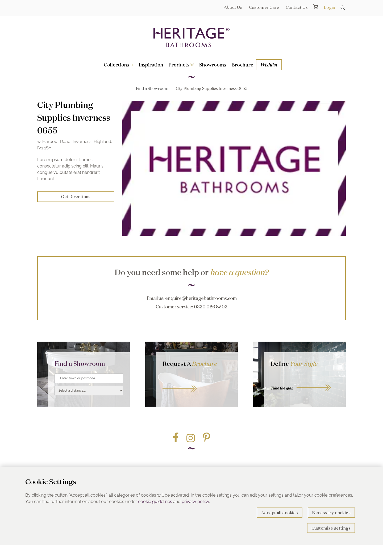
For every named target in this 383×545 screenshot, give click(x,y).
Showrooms (212, 64)
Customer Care (264, 7)
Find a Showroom (152, 88)
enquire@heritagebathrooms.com (201, 298)
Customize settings (331, 528)
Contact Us (297, 7)
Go (197, 383)
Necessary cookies (331, 512)
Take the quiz (281, 388)
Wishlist (268, 64)
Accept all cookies (279, 512)
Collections (119, 64)
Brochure (242, 64)
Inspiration (151, 64)
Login (329, 7)
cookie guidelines (155, 501)
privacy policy (195, 501)
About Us (233, 7)
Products (181, 64)
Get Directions (76, 196)
